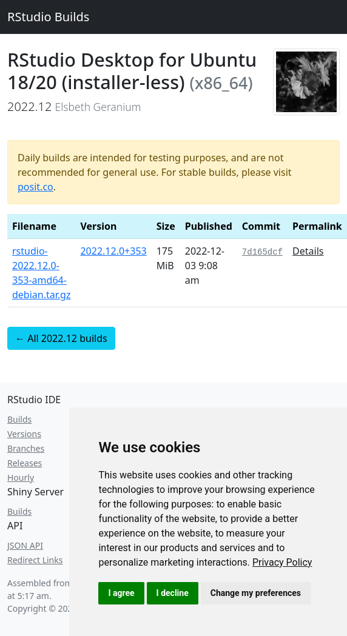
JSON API (25, 545)
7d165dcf (262, 252)
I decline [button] (173, 593)
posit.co (35, 186)
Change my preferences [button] (256, 593)
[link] (282, 562)
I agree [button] (121, 593)
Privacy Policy (282, 562)
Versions (24, 434)
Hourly (20, 477)
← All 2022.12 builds (61, 338)
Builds (19, 419)
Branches (25, 448)
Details (307, 251)
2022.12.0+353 (113, 251)
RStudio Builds (48, 16)
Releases (24, 463)
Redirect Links (34, 560)
